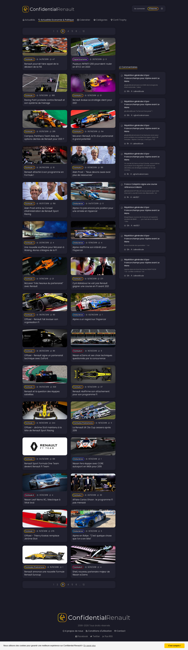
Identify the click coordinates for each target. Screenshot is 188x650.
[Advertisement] (142, 41)
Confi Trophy (118, 19)
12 (84, 31)
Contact (119, 631)
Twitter (95, 636)
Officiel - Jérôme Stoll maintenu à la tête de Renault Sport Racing (43, 429)
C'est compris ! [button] (174, 646)
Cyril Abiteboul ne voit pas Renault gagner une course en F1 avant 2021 (91, 285)
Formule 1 (29, 59)
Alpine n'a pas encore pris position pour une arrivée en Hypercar (93, 210)
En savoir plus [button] (90, 646)
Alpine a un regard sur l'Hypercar (89, 319)
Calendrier (83, 19)
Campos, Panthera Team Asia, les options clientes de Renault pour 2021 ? (44, 137)
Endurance (78, 204)
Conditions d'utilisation (99, 631)
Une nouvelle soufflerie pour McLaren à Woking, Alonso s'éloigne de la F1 (44, 249)
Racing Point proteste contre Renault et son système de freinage (44, 101)
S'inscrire (153, 8)
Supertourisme (80, 59)
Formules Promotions (83, 423)
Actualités (29, 19)
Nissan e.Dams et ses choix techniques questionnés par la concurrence (92, 357)
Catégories (100, 19)
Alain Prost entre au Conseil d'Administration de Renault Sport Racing (41, 211)
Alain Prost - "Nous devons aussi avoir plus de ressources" (92, 174)
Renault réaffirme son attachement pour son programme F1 (91, 393)
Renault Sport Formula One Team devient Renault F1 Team (41, 465)
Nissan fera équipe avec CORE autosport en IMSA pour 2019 (88, 465)
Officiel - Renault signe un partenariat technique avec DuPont (43, 357)
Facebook (81, 636)
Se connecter (139, 8)
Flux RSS (107, 636)
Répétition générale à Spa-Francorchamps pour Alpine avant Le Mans (141, 78)
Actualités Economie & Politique (56, 19)
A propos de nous (73, 631)
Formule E (78, 351)
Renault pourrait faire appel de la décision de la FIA (41, 65)
